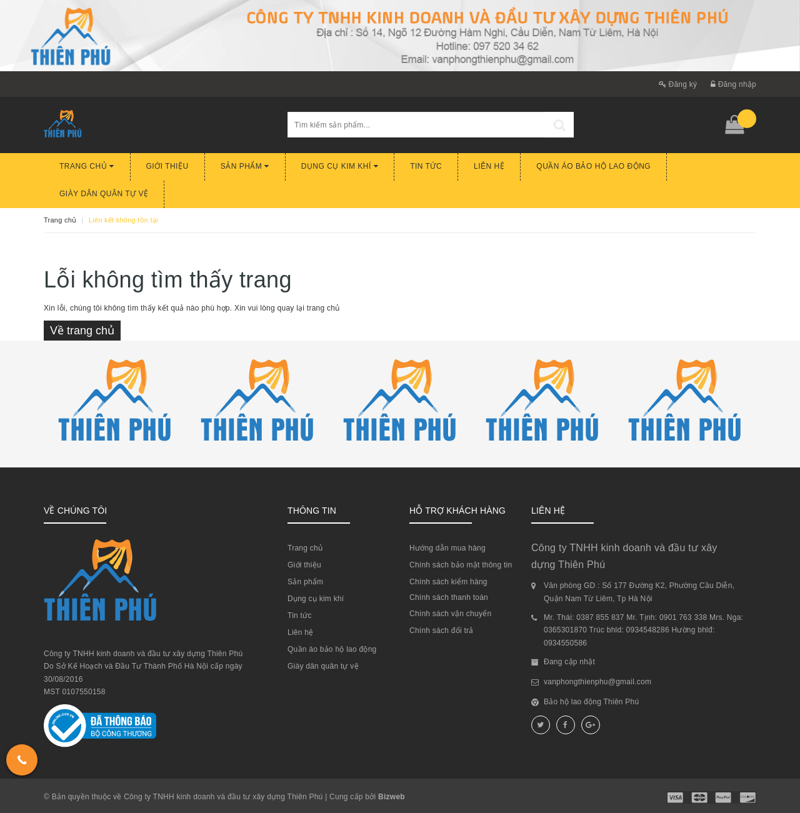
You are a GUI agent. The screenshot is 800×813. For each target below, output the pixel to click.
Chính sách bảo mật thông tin (460, 565)
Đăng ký (678, 84)
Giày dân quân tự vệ (103, 193)
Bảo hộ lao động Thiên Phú (591, 701)
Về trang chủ (82, 330)
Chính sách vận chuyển (450, 613)
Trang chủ (86, 166)
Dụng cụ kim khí (340, 166)
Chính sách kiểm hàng (448, 581)
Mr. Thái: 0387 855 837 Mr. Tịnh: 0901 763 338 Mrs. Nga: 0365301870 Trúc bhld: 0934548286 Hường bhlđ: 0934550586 (643, 630)
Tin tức (426, 166)
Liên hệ (489, 166)
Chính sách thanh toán (448, 597)
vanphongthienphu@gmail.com (597, 681)
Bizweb (391, 796)
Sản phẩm (245, 166)
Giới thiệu (167, 166)
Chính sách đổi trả (441, 630)
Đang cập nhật (569, 661)
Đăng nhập (733, 84)
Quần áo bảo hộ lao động (593, 166)
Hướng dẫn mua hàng (447, 548)
